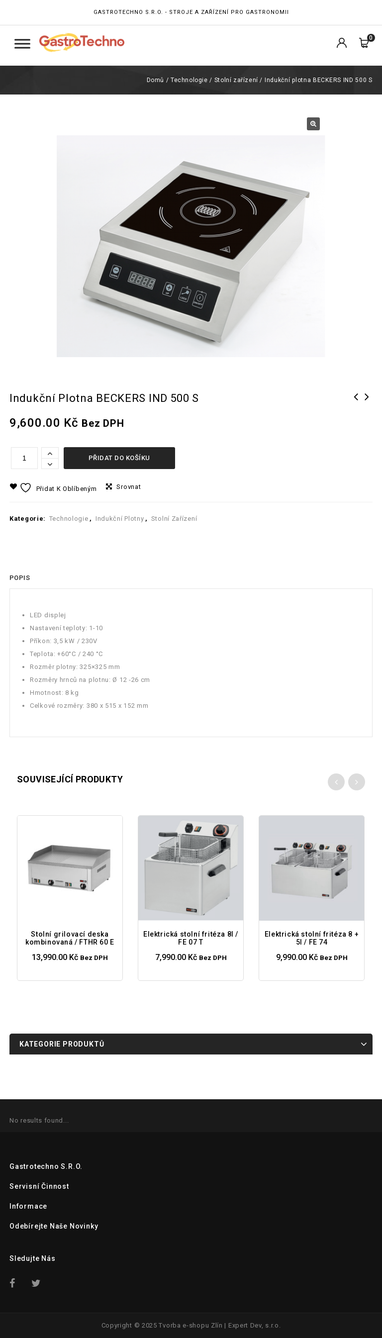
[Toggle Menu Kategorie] (22, 43)
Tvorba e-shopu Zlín (190, 1325)
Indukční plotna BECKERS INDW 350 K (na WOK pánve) (367, 409)
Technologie (189, 80)
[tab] (19, 578)
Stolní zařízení (236, 80)
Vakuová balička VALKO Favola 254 (356, 409)
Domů (155, 80)
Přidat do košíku (119, 458)
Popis (19, 577)
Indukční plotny (120, 518)
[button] (313, 123)
